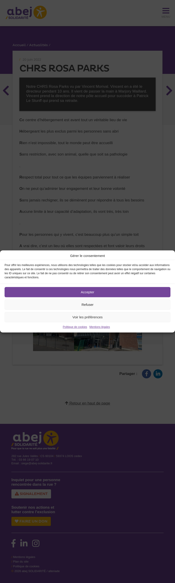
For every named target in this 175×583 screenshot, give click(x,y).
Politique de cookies (75, 327)
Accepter (87, 292)
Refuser (88, 305)
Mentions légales (99, 327)
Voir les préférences (87, 317)
